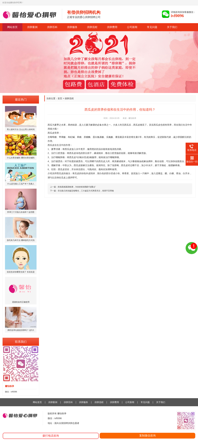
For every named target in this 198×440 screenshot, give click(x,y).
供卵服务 (72, 27)
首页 (60, 98)
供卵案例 (32, 27)
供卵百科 (52, 27)
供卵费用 (112, 27)
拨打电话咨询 (50, 435)
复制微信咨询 (147, 435)
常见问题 (152, 27)
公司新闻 (132, 27)
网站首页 (12, 27)
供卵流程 (92, 27)
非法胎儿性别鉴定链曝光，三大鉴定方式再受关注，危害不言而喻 (86, 191)
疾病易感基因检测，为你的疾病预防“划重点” (77, 187)
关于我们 (172, 27)
